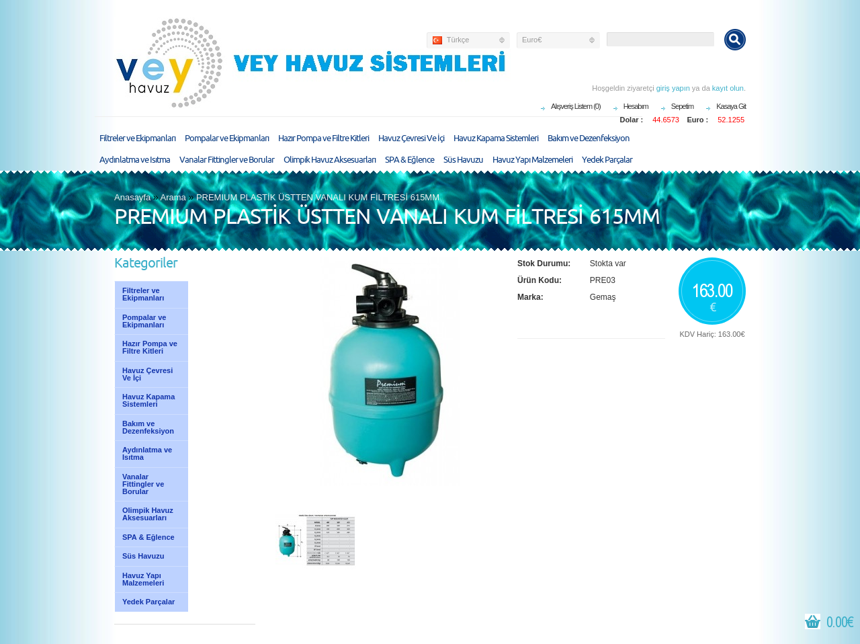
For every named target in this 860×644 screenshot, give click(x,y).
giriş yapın (673, 88)
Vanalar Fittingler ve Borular (226, 160)
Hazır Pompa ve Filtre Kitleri (323, 138)
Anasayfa (132, 197)
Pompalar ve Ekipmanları (227, 138)
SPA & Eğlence (409, 160)
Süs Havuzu (463, 160)
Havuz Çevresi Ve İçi (411, 138)
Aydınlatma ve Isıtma (134, 160)
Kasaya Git (731, 106)
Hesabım (636, 106)
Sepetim (682, 106)
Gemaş (603, 297)
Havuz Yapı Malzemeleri (532, 160)
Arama (173, 197)
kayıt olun (728, 88)
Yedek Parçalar (607, 160)
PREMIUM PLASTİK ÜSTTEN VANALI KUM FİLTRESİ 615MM (317, 197)
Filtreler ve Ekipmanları (137, 138)
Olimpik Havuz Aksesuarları (330, 160)
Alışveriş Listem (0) (576, 106)
